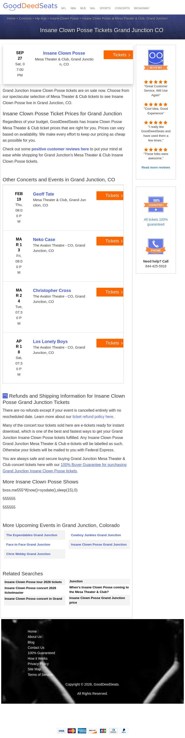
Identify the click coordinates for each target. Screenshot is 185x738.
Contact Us (36, 648)
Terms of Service (40, 675)
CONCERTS (122, 8)
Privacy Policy (38, 664)
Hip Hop (40, 18)
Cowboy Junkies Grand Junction (96, 535)
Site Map (34, 669)
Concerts (25, 18)
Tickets (121, 54)
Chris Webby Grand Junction (28, 554)
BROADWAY (141, 8)
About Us (35, 637)
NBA (73, 8)
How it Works (37, 658)
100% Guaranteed (41, 653)
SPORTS (105, 8)
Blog (31, 642)
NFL (63, 8)
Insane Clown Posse (64, 18)
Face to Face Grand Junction (28, 544)
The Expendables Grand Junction (31, 535)
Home (11, 18)
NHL (92, 8)
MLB (83, 8)
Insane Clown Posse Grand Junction (99, 544)
